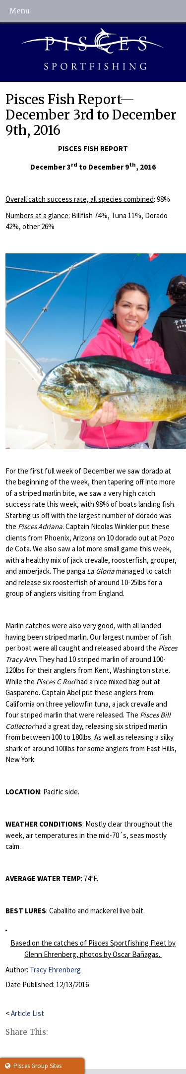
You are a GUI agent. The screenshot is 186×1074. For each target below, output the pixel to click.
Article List (27, 1013)
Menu (19, 10)
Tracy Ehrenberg (55, 969)
